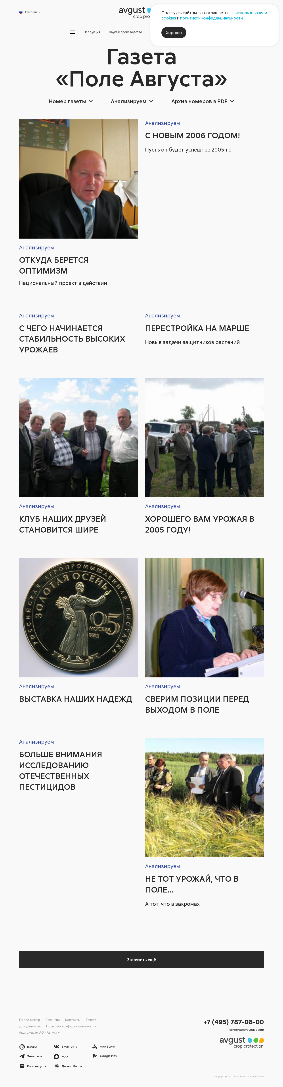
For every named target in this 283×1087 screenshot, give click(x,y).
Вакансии (52, 1020)
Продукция (70, 33)
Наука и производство (117, 33)
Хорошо (174, 32)
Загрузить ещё (141, 961)
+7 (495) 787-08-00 (233, 1022)
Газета (91, 1020)
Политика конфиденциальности (71, 1026)
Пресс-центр (29, 1020)
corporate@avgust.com (246, 1029)
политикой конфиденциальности (211, 18)
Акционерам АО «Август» (39, 1032)
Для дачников (30, 1026)
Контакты (72, 1020)
